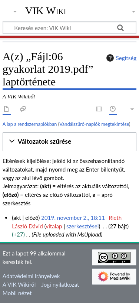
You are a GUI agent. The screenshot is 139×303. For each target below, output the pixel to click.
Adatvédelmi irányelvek (31, 276)
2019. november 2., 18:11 (73, 217)
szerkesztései (82, 226)
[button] (69, 141)
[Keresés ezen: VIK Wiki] (69, 27)
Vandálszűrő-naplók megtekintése (94, 124)
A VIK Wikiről (19, 284)
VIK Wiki (45, 11)
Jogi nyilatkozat (60, 284)
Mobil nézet (17, 293)
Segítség (120, 58)
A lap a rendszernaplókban (30, 124)
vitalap (54, 226)
